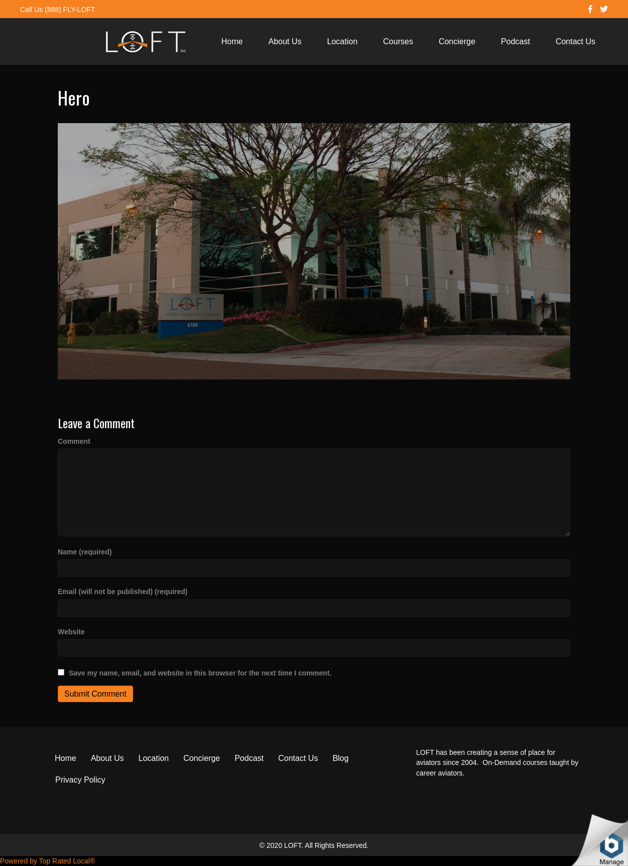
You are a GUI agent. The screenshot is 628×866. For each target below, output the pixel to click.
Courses (398, 41)
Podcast (515, 41)
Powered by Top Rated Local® (47, 861)
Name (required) (85, 552)
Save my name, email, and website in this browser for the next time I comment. (200, 673)
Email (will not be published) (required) (122, 592)
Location (342, 41)
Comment (74, 441)
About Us (284, 41)
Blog (341, 758)
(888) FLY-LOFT (70, 10)
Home (232, 41)
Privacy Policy (80, 780)
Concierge (457, 41)
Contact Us (575, 41)
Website (71, 632)
